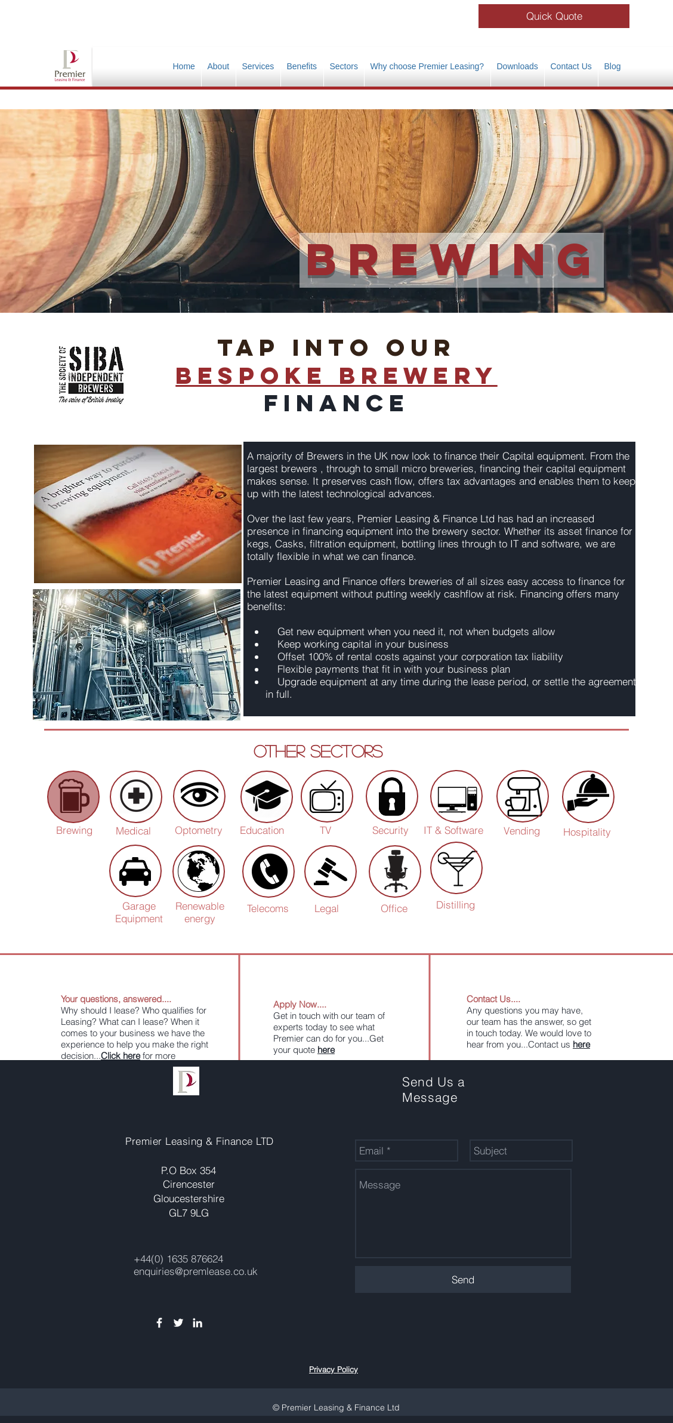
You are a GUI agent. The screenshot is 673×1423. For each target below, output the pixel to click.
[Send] (463, 1279)
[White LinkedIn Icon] (197, 1322)
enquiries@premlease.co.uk (196, 1271)
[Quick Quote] (553, 16)
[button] (302, 67)
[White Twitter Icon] (178, 1322)
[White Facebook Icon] (159, 1322)
